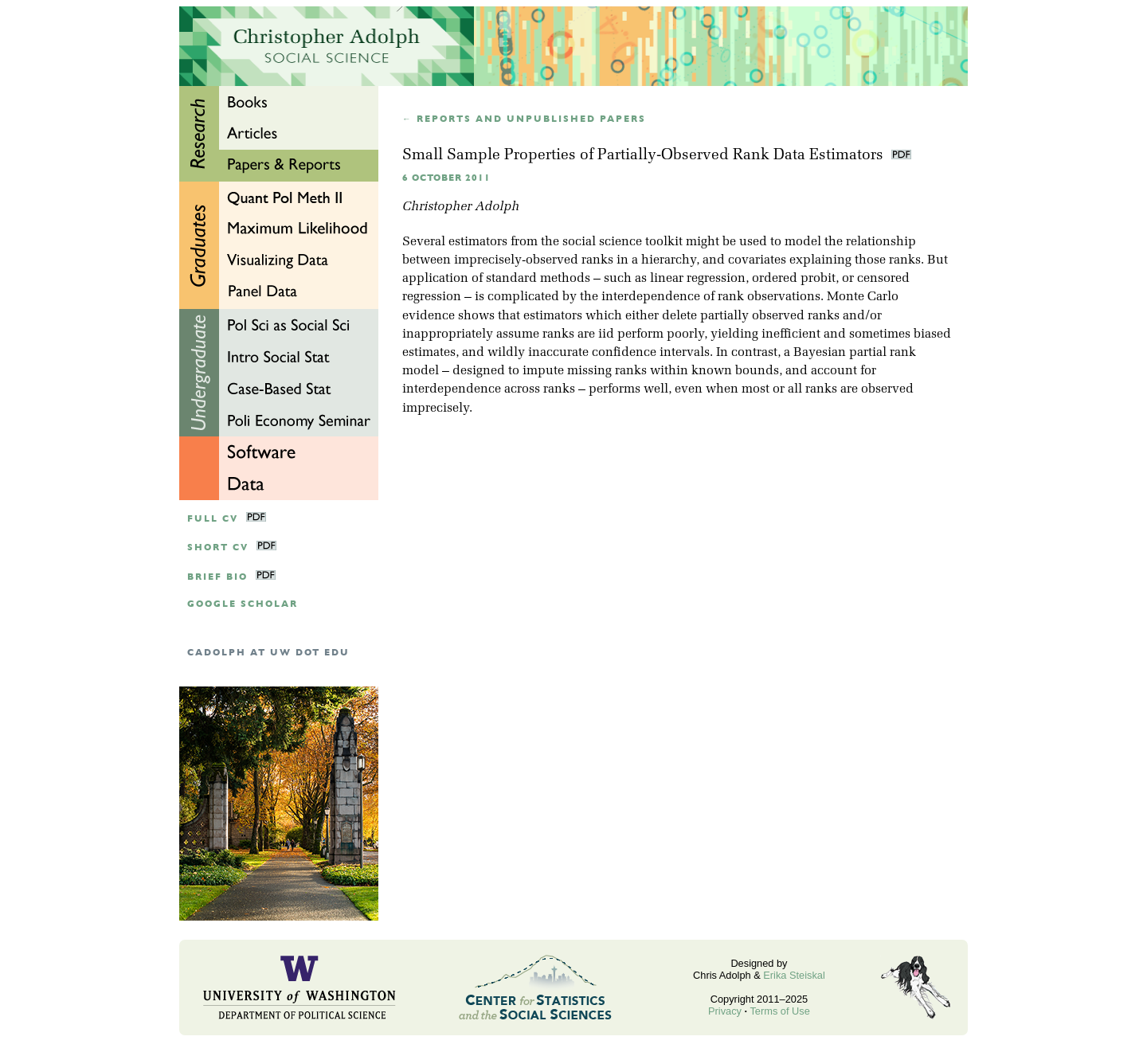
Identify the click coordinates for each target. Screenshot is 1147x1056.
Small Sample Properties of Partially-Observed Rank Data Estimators (644, 155)
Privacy (725, 1011)
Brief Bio (217, 577)
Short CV (218, 547)
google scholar (242, 604)
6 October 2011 (446, 178)
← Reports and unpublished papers (524, 119)
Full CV (212, 519)
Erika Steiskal (794, 975)
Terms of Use (779, 1011)
